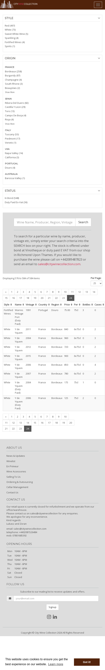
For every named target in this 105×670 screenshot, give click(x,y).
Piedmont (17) (12, 138)
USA (7, 149)
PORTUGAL (11, 163)
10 (65, 292)
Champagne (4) (13, 79)
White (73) (10, 29)
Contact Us (12, 492)
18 (27, 298)
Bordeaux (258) (13, 71)
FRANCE (9, 67)
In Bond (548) (12, 198)
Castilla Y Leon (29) (15, 107)
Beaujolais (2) (12, 88)
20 (42, 298)
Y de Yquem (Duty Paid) (19, 387)
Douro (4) (10, 167)
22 (56, 298)
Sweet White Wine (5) (16, 34)
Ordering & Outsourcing (19, 482)
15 (6, 298)
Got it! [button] (87, 662)
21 (49, 298)
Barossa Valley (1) (15, 178)
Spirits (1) (10, 46)
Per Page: (96, 278)
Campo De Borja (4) (15, 115)
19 (35, 298)
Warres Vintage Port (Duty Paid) (19, 316)
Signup (52, 607)
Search (83, 222)
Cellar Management (17, 487)
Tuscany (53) (12, 134)
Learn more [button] (55, 664)
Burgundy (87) (12, 75)
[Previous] (6, 292)
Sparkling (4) (11, 38)
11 (72, 292)
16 (13, 298)
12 (79, 292)
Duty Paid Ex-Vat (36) (16, 202)
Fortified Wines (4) (15, 42)
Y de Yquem (19, 331)
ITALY (8, 130)
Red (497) (10, 25)
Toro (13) (10, 111)
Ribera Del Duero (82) (16, 103)
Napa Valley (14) (14, 153)
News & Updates (15, 455)
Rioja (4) (9, 119)
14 (94, 292)
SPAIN (8, 98)
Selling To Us (13, 476)
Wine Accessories (16, 471)
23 (63, 298)
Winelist (10, 461)
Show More (10, 92)
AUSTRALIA (11, 174)
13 (86, 292)
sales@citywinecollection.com (59, 264)
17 (20, 298)
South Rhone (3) (14, 83)
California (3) (12, 157)
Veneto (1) (10, 142)
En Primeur (12, 466)
